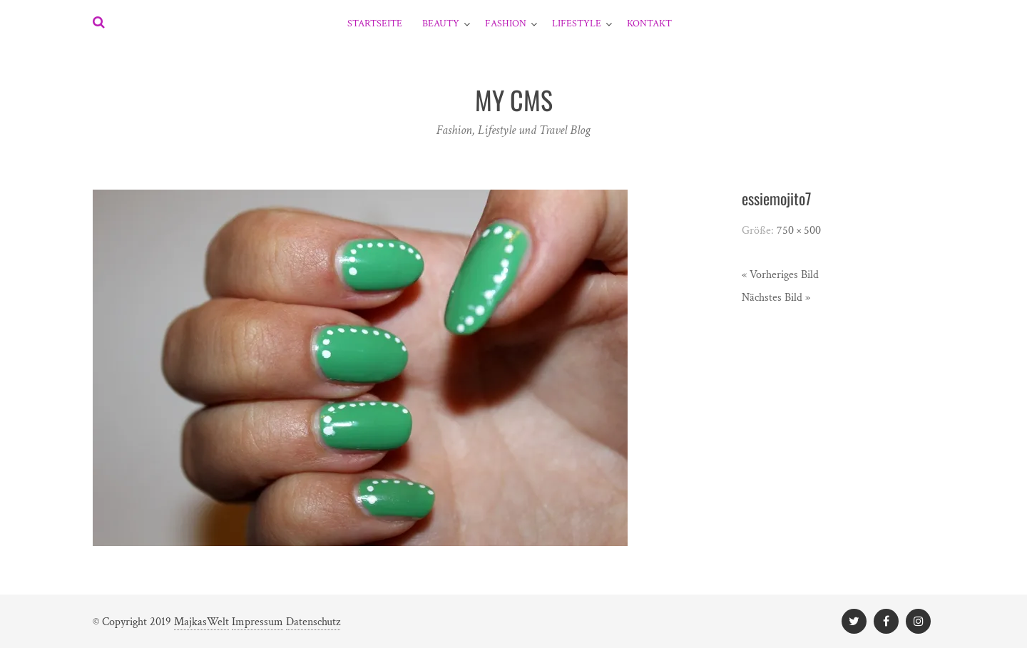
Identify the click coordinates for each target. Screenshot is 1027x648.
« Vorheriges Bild (780, 274)
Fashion (505, 23)
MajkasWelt (201, 621)
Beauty (440, 23)
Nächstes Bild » (776, 297)
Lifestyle (576, 23)
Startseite (374, 23)
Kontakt (649, 23)
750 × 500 (799, 230)
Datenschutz (313, 621)
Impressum (257, 621)
